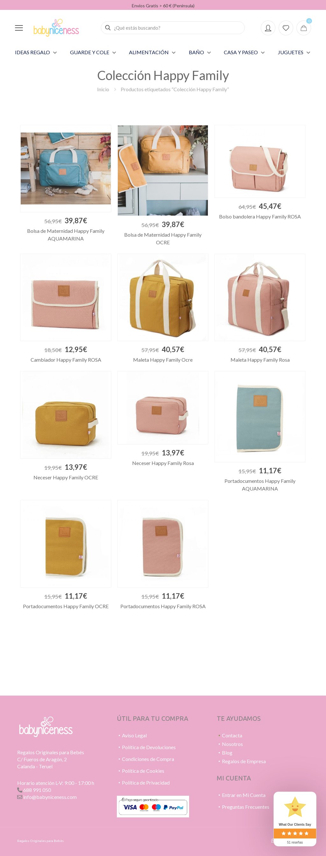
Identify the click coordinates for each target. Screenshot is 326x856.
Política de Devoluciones (149, 747)
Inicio (103, 89)
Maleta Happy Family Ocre (163, 360)
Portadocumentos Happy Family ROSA (163, 606)
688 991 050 (37, 790)
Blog (227, 752)
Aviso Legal (134, 735)
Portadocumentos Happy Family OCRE (66, 606)
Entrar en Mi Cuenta (244, 795)
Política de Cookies (143, 771)
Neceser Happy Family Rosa (163, 463)
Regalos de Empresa (244, 761)
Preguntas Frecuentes (245, 807)
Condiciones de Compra (148, 759)
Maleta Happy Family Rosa (260, 360)
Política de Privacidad (146, 782)
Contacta (232, 735)
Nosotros (232, 744)
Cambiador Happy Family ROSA (66, 360)
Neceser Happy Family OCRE (65, 477)
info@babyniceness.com (50, 797)
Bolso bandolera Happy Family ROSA (260, 216)
